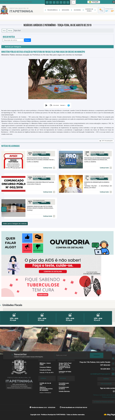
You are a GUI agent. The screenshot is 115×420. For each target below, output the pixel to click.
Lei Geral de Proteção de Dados (104, 402)
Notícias (10, 30)
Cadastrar (96, 355)
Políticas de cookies (108, 397)
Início (4, 30)
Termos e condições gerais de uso (104, 395)
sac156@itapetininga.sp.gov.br (100, 374)
